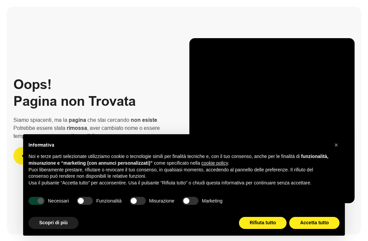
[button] (336, 145)
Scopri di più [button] (53, 222)
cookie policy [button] (214, 163)
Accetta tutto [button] (314, 222)
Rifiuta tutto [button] (263, 222)
